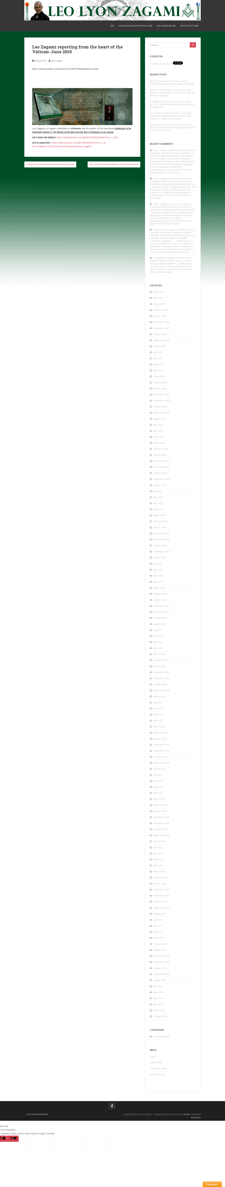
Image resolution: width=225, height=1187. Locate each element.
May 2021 (158, 642)
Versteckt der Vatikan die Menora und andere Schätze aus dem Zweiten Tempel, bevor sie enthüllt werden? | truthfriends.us (171, 261)
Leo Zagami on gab (166, 25)
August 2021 (159, 623)
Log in (153, 1056)
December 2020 (161, 672)
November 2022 (161, 539)
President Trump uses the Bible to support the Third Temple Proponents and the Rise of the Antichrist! (172, 104)
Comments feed (158, 1068)
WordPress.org (157, 1074)
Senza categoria (162, 1036)
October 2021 (160, 617)
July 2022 (157, 563)
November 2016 (161, 962)
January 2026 (159, 316)
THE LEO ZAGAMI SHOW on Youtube (135, 25)
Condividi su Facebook (161, 63)
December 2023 (161, 460)
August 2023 (159, 485)
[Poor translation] (13, 1139)
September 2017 (161, 907)
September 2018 (161, 835)
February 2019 (160, 805)
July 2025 (157, 352)
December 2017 (161, 889)
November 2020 (161, 678)
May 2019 (158, 786)
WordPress (196, 1117)
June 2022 (158, 569)
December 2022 (161, 533)
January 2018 (159, 883)
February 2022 (160, 593)
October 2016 (160, 968)
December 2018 (161, 817)
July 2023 (157, 491)
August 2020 (159, 696)
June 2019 (158, 780)
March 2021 (159, 654)
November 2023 (161, 466)
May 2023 (158, 503)
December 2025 (161, 322)
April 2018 (158, 865)
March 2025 (159, 376)
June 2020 (158, 708)
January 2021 (159, 666)
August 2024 (159, 418)
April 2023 (158, 509)
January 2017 (159, 949)
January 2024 (159, 454)
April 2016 (158, 1004)
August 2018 (159, 841)
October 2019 (160, 756)
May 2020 (158, 714)
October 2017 (160, 901)
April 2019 (158, 792)
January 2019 (159, 811)
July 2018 (157, 847)
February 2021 (160, 660)
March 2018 (159, 871)
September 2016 (161, 974)
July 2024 (157, 424)
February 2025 (160, 382)
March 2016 (159, 1010)
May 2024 (158, 436)
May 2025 (158, 364)
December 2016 (161, 955)
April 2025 (158, 370)
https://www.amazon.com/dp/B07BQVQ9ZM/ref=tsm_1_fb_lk (87, 137)
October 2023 (160, 473)
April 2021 (158, 648)
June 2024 (158, 430)
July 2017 (157, 919)
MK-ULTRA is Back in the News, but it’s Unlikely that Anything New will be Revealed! (172, 82)
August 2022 (159, 557)
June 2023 (158, 497)
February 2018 (160, 877)
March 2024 (159, 442)
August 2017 (159, 913)
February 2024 (160, 448)
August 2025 (159, 346)
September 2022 (161, 551)
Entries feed (156, 1062)
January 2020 (159, 738)
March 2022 (159, 587)
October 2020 (160, 684)
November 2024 (161, 400)
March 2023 (159, 515)
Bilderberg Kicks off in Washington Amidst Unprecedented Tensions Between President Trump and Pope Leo (172, 127)
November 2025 (161, 328)
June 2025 (158, 358)
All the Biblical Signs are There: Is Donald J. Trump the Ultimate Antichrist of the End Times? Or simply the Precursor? (171, 116)
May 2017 (158, 931)
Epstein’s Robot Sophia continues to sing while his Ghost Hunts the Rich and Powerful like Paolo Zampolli (172, 92)
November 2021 (161, 611)
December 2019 (161, 744)
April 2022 (158, 581)
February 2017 (160, 943)
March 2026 (159, 303)
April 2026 (158, 297)
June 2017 (158, 925)
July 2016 (157, 986)
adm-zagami (57, 60)
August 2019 (159, 768)
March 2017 (159, 937)
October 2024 (160, 406)
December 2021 (161, 605)
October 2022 (160, 545)
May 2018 (158, 859)
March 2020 (159, 726)
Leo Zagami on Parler (37, 1114)
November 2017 (161, 895)
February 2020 (160, 732)
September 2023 (161, 479)
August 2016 (159, 980)
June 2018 (158, 853)
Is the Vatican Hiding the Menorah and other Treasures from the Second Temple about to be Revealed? (171, 269)
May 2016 (158, 998)
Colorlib (186, 1114)
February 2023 (160, 521)
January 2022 (159, 599)
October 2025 (160, 334)
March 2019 (159, 799)
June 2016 (158, 992)
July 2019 (157, 774)
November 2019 (161, 750)
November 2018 (161, 823)
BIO (112, 25)
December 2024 (161, 394)
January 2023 (159, 527)
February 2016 (160, 1016)
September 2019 (161, 762)
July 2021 (157, 629)
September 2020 (161, 690)
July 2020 (157, 702)
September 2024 (161, 412)
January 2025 (159, 388)
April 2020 (158, 720)
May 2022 (158, 575)
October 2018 (160, 829)
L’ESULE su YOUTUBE (189, 25)
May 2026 (158, 291)
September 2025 (161, 340)
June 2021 (158, 636)
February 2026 (160, 310)
